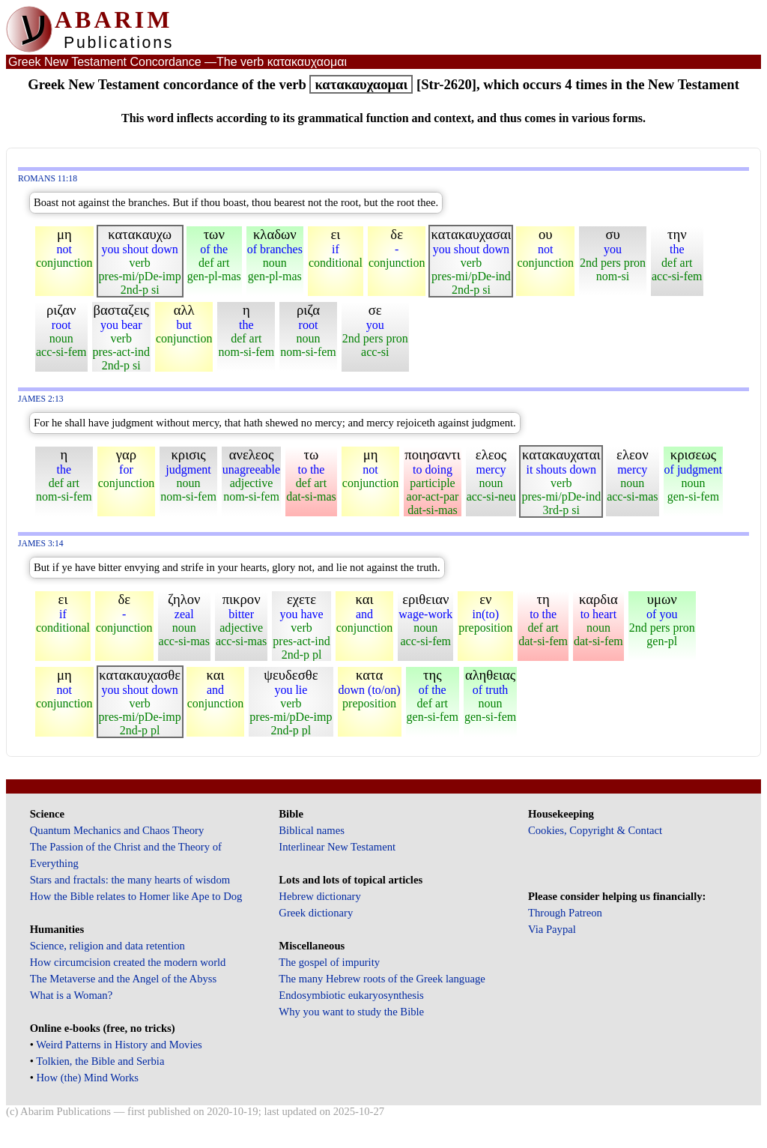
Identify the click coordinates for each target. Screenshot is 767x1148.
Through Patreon (565, 913)
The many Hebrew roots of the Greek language (382, 979)
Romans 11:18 (47, 179)
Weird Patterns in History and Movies (118, 1045)
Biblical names (312, 830)
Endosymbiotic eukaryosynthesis (351, 995)
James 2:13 (41, 399)
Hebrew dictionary (319, 896)
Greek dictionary (316, 913)
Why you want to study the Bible (351, 1012)
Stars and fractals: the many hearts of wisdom (130, 880)
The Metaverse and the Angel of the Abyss (123, 979)
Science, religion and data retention (107, 946)
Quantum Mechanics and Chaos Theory (117, 830)
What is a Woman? (71, 995)
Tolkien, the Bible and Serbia (100, 1061)
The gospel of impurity (329, 962)
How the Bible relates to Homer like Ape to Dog (136, 896)
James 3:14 (41, 544)
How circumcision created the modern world (128, 962)
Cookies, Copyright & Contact (595, 830)
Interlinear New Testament (337, 847)
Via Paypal (552, 929)
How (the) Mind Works (88, 1078)
